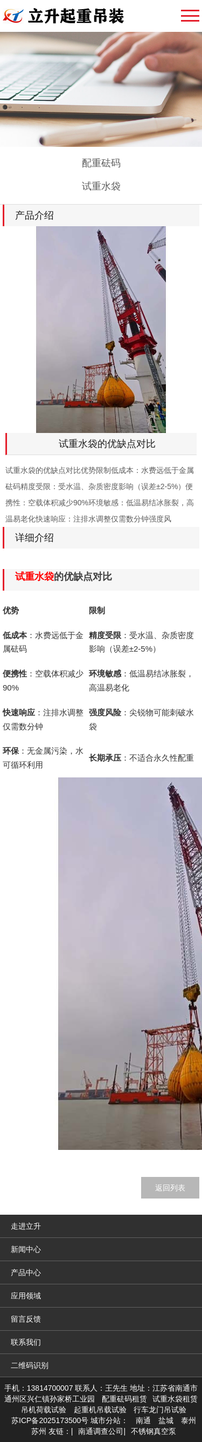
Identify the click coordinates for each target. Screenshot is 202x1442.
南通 (143, 1420)
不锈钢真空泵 (153, 1431)
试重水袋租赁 (175, 1398)
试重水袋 (101, 186)
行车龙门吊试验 (160, 1409)
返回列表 (170, 1187)
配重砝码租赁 (124, 1398)
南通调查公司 (100, 1431)
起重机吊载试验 (100, 1409)
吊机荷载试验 (43, 1409)
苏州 (38, 1431)
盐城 (165, 1420)
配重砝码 (101, 163)
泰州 (188, 1420)
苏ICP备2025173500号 (49, 1420)
